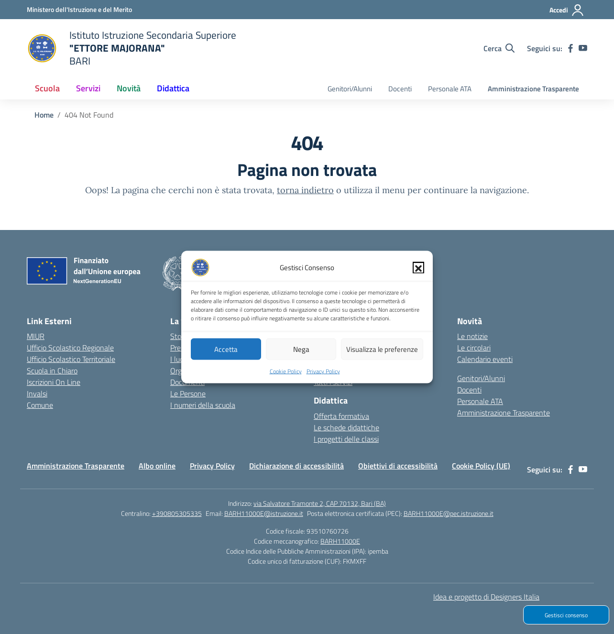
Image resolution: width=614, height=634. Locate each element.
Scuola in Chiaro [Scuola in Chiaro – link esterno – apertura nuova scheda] (52, 370)
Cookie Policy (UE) (481, 465)
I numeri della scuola (202, 405)
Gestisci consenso (566, 615)
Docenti (400, 88)
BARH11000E (340, 541)
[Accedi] (567, 10)
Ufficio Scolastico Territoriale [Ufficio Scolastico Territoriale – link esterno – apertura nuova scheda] (71, 359)
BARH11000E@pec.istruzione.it (448, 513)
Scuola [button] (47, 88)
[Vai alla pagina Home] (44, 114)
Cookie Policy (286, 377)
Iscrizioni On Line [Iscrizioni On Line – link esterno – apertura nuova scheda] (53, 382)
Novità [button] (129, 88)
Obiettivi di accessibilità (398, 465)
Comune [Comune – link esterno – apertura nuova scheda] (40, 405)
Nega (301, 355)
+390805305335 (177, 513)
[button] (418, 274)
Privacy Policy (323, 377)
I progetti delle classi (346, 439)
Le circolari (474, 347)
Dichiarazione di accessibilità (296, 465)
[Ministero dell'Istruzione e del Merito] (79, 9)
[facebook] (570, 48)
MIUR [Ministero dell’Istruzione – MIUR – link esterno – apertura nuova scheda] (35, 336)
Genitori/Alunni (350, 88)
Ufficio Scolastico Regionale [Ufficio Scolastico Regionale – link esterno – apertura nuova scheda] (70, 347)
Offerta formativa (341, 416)
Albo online (157, 465)
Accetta (226, 355)
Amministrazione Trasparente (533, 88)
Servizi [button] (88, 88)
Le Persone (188, 393)
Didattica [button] (173, 88)
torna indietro (305, 190)
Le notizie (472, 336)
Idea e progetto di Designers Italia (486, 596)
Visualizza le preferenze (382, 355)
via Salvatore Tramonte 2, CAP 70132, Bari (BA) (319, 503)
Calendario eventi (485, 359)
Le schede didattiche (346, 427)
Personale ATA (449, 88)
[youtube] (583, 48)
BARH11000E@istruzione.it (263, 513)
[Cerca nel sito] (499, 48)
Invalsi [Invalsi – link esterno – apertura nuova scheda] (37, 393)
